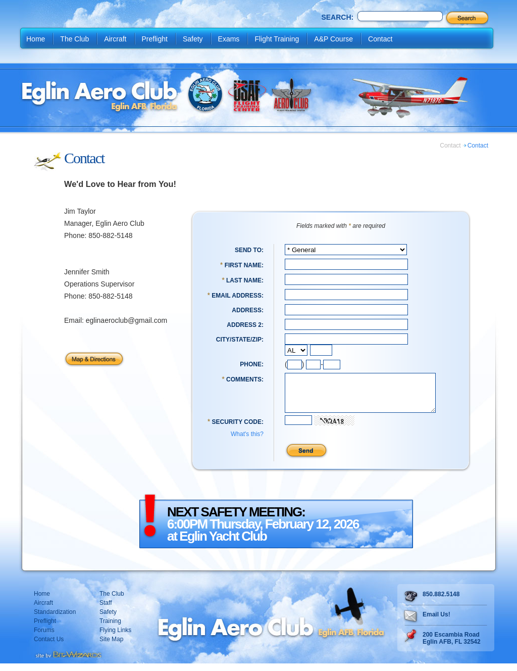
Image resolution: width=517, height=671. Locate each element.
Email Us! (436, 622)
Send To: (249, 250)
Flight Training (276, 39)
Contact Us (49, 646)
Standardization (55, 619)
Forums (44, 637)
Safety (193, 39)
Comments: (245, 379)
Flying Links (115, 637)
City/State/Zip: (240, 339)
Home (35, 39)
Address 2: (245, 324)
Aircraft (115, 39)
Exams (229, 39)
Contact (380, 39)
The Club (74, 39)
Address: (248, 310)
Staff (105, 610)
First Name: (244, 265)
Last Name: (245, 280)
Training (110, 628)
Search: (337, 17)
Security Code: (238, 429)
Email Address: (238, 295)
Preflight (155, 39)
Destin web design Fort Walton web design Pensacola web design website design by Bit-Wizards (68, 661)
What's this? (247, 441)
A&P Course (333, 39)
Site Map (111, 646)
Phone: (252, 364)
